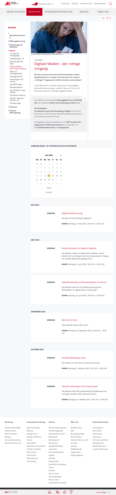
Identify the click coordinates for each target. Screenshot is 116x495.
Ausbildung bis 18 (17, 59)
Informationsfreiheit (100, 440)
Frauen (29, 440)
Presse (75, 4)
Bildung (12, 27)
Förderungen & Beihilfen (16, 46)
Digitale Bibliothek (56, 446)
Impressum (97, 437)
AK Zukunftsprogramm (57, 428)
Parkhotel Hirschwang (57, 464)
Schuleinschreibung (17, 95)
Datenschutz (97, 434)
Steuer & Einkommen (13, 443)
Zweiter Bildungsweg (15, 111)
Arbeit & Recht (10, 431)
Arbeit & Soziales (33, 428)
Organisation (76, 452)
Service (84, 12)
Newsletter (86, 4)
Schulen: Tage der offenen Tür (17, 99)
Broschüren (53, 443)
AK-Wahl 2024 (76, 428)
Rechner (52, 470)
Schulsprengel (15, 103)
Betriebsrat (100, 4)
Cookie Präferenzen (100, 449)
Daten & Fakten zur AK (79, 440)
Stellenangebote (77, 455)
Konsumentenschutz (13, 440)
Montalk (52, 458)
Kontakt (65, 4)
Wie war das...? (54, 479)
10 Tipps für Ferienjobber (15, 55)
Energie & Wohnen (34, 437)
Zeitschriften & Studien (57, 483)
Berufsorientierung (17, 36)
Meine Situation (15, 12)
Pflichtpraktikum (16, 87)
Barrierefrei (97, 431)
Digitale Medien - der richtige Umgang (18, 67)
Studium (13, 107)
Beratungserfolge (77, 434)
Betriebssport (54, 440)
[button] (110, 3)
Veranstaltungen (55, 476)
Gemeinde (53, 449)
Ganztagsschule (16, 76)
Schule (12, 50)
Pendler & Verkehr (34, 449)
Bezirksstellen (76, 437)
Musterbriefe (54, 461)
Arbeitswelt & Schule (57, 434)
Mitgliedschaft (76, 449)
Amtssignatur (98, 428)
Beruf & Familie (11, 434)
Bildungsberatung (17, 41)
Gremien (74, 443)
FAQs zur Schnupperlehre (16, 72)
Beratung (34, 12)
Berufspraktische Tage (16, 62)
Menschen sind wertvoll (36, 446)
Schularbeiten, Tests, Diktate (18, 91)
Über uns (103, 12)
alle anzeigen (102, 492)
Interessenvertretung (58, 12)
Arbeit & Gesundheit (13, 428)
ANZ (72, 431)
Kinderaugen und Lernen (16, 80)
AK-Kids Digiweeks (56, 431)
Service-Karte (54, 473)
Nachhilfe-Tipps (16, 84)
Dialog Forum (32, 434)
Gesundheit (31, 443)
